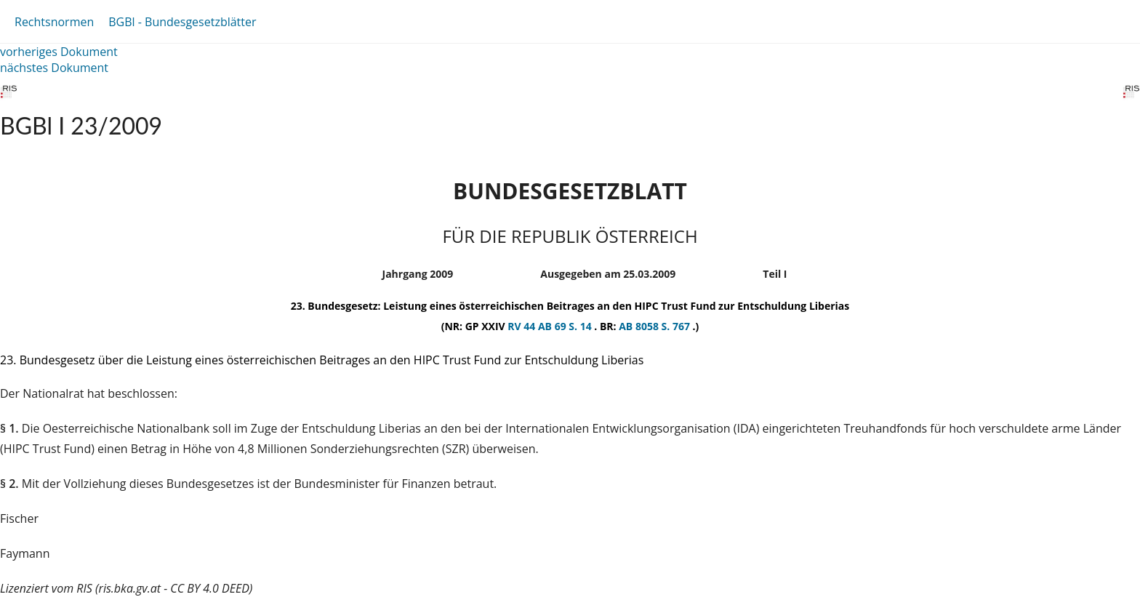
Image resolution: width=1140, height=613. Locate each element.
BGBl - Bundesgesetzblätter (182, 22)
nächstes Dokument (54, 68)
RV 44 (522, 326)
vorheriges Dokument (59, 52)
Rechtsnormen (54, 22)
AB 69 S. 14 (566, 326)
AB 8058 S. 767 (655, 326)
